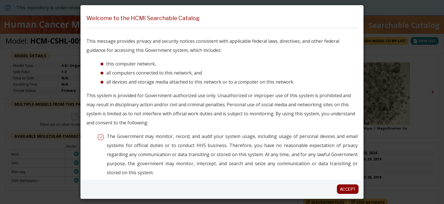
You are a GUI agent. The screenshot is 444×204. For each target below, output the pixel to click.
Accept (348, 189)
